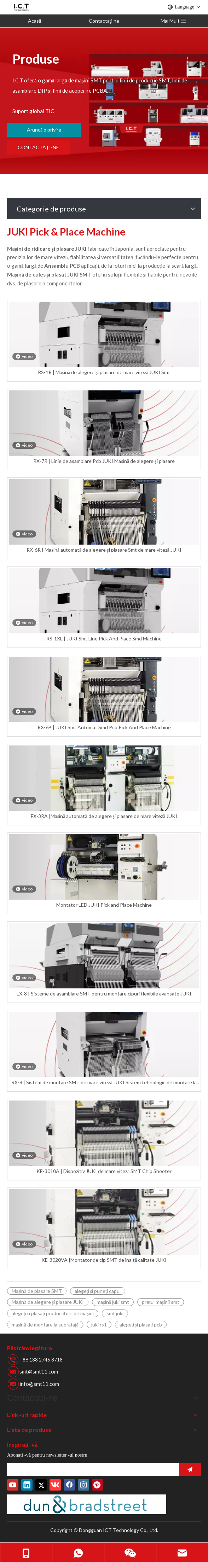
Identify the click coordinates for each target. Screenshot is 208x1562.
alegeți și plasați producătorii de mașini (53, 1313)
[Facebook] (69, 1485)
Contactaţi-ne (104, 21)
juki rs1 (99, 1325)
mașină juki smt (113, 1302)
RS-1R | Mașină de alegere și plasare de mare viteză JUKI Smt (104, 372)
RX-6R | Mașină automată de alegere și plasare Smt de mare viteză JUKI (104, 550)
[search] (91, 1469)
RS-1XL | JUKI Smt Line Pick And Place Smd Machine (104, 638)
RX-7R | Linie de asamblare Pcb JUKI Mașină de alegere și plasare (103, 461)
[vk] (55, 1485)
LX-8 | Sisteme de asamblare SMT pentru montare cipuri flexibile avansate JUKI (104, 994)
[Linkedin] (27, 1485)
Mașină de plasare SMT (37, 1291)
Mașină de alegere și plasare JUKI (48, 1302)
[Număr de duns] (86, 1504)
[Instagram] (83, 1485)
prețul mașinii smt (160, 1302)
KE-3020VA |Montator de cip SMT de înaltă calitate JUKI (104, 1260)
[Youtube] (12, 1485)
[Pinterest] (97, 1485)
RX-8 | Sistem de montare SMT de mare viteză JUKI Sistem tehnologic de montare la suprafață (103, 1082)
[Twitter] (41, 1485)
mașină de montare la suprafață (45, 1325)
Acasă (34, 21)
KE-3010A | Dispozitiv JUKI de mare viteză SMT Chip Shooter (104, 1171)
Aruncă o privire (44, 130)
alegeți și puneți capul (98, 1291)
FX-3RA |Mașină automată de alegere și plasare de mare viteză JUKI (104, 816)
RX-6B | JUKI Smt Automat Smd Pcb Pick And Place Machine (104, 727)
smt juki (114, 1313)
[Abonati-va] (190, 1469)
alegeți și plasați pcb (141, 1325)
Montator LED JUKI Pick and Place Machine (104, 905)
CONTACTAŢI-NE (38, 147)
